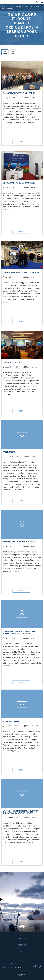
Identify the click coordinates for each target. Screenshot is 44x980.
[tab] (2, 0)
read (12, 52)
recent (5, 52)
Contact (22, 939)
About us (22, 945)
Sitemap (22, 951)
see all (22, 927)
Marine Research (9, 967)
